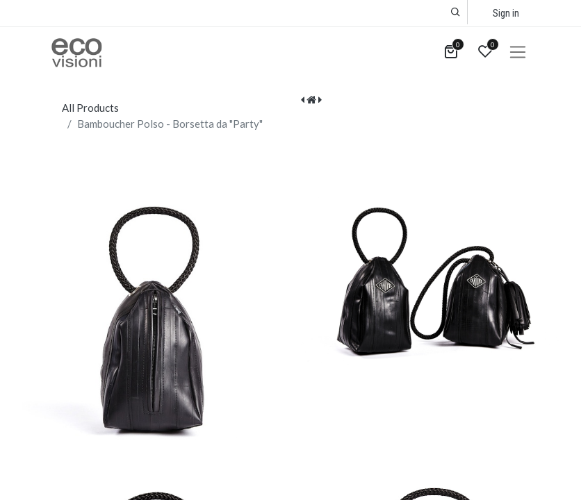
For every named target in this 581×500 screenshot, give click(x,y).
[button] (455, 12)
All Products (90, 107)
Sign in (506, 13)
